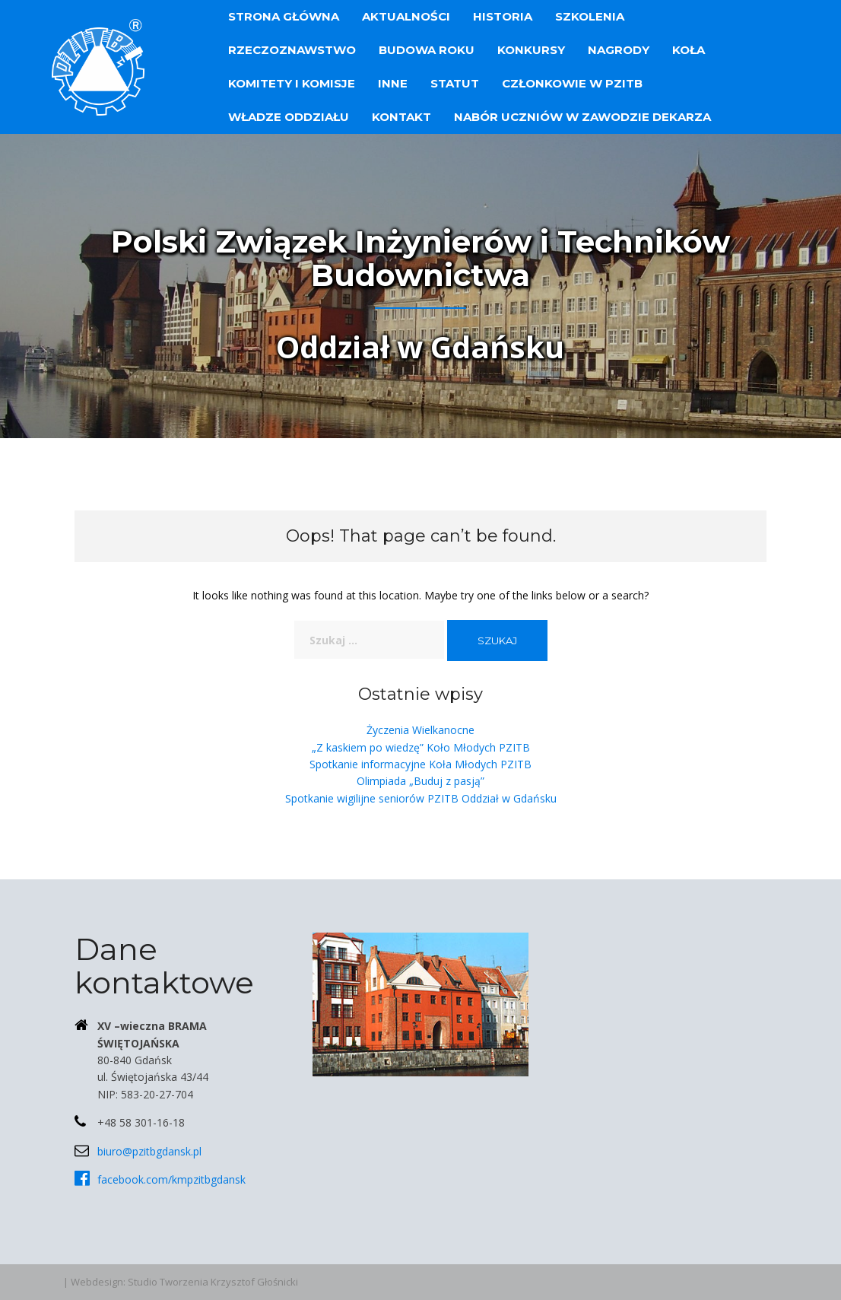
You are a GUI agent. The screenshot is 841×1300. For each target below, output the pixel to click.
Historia (502, 16)
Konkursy (531, 50)
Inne (393, 83)
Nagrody (618, 50)
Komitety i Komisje (291, 83)
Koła (688, 50)
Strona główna (283, 16)
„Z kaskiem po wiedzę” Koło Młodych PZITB (421, 747)
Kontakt (401, 117)
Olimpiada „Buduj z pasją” (420, 781)
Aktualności (406, 16)
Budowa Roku (426, 50)
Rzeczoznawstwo (292, 50)
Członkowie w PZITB (572, 83)
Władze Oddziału (288, 117)
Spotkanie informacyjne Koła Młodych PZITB (420, 764)
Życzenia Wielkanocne (420, 730)
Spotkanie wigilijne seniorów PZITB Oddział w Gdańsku (421, 798)
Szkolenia (589, 16)
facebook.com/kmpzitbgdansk (171, 1179)
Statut (454, 83)
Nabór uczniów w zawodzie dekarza (582, 117)
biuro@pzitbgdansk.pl (149, 1151)
